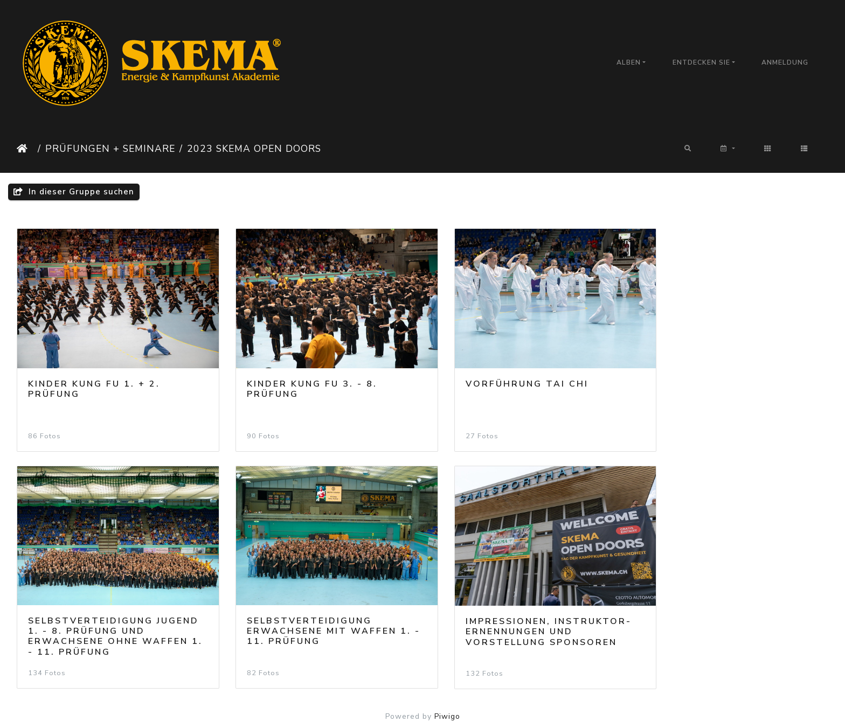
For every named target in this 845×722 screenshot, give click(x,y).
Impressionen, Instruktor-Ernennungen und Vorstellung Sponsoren (318, 615)
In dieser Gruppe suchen (73, 191)
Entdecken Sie (701, 62)
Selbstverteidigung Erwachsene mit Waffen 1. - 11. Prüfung (110, 615)
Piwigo (447, 700)
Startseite (25, 149)
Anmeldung (784, 62)
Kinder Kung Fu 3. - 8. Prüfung (300, 381)
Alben (629, 62)
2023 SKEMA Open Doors (254, 148)
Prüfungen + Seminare (110, 148)
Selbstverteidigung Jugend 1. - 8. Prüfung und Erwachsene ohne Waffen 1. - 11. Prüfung (730, 390)
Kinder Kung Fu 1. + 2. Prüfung (94, 381)
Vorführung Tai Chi (503, 376)
